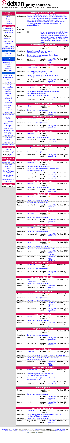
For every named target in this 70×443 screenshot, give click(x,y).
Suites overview (8, 56)
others (17, 430)
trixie (8, 100)
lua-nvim (54, 39)
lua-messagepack (45, 39)
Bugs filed (8, 53)
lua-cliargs (30, 148)
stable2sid (8, 137)
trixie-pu (8, 107)
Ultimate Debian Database (8, 176)
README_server (8, 46)
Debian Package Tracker (8, 172)
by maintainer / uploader (8, 63)
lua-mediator (64, 37)
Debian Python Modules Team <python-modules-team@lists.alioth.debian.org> (43, 92)
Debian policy (8, 32)
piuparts (4, 429)
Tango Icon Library (60, 430)
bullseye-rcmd (8, 128)
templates (10, 30)
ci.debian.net (8, 181)
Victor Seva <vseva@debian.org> (38, 202)
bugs (12, 152)
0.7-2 (54, 174)
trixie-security (8, 105)
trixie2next (8, 110)
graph (10, 70)
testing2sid (8, 93)
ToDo (8, 156)
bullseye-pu (8, 133)
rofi (63, 40)
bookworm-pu (8, 121)
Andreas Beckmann (60, 429)
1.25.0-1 (50, 62)
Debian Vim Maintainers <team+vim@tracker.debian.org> (46, 355)
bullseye (8, 126)
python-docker (56, 40)
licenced (14, 429)
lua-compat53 (49, 35)
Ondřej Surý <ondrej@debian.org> (38, 166)
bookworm (8, 112)
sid (8, 80)
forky (8, 96)
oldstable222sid (8, 142)
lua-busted (58, 34)
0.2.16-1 (50, 365)
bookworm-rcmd (8, 114)
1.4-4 (54, 114)
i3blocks (42, 34)
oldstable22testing (8, 144)
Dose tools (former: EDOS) (8, 165)
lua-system (30, 331)
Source (8, 149)
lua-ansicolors (50, 34)
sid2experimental (8, 77)
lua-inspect (43, 37)
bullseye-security (8, 130)
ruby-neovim (31, 410)
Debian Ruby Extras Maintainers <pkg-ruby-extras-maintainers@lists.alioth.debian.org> (44, 415)
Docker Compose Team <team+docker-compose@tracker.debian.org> (40, 51)
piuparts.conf (8, 38)
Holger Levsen (9, 430)
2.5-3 (54, 191)
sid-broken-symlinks (8, 90)
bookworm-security (8, 117)
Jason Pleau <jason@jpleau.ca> (38, 55)
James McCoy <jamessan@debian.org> (40, 248)
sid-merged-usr (8, 87)
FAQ (8, 21)
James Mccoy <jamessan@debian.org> (42, 169)
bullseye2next (8, 60)
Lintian (8, 169)
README (8, 44)
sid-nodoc (8, 84)
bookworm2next (8, 123)
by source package (8, 67)
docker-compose (45, 32)
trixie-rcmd (8, 103)
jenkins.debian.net (8, 179)
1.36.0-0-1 (51, 254)
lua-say (60, 39)
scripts (5, 41)
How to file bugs (8, 28)
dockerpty (65, 32)
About (8, 16)
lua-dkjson (57, 35)
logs (12, 41)
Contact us (8, 24)
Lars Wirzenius (36, 429)
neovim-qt (48, 40)
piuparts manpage (8, 48)
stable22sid (8, 140)
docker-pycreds (56, 32)
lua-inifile (64, 35)
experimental (8, 75)
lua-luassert (51, 37)
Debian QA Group (8, 162)
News (8, 19)
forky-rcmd (8, 98)
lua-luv (57, 37)
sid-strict (8, 82)
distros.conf (8, 40)
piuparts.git (25, 430)
